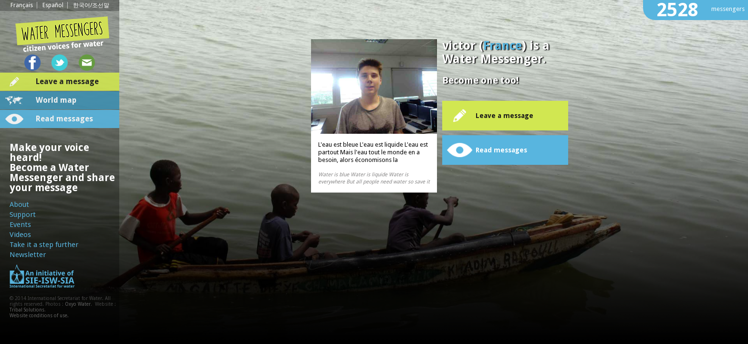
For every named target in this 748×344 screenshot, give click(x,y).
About (19, 204)
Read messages (64, 118)
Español (52, 5)
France (502, 46)
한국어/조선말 (91, 5)
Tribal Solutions (27, 309)
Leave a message (67, 81)
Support (23, 214)
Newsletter (28, 254)
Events (20, 224)
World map (56, 100)
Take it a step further (44, 244)
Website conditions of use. (39, 315)
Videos (20, 234)
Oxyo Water (78, 304)
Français (21, 5)
